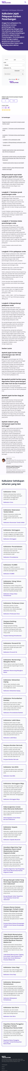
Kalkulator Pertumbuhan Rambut (13, 712)
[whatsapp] (6, 107)
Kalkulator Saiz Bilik (9, 776)
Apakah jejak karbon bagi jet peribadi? (13, 163)
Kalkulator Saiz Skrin (9, 1016)
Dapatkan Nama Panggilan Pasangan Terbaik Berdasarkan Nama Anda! (12, 1041)
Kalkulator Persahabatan (10, 557)
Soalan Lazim (6, 145)
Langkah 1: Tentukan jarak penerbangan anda (13, 129)
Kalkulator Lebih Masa (10, 738)
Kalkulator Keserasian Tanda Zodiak (14, 522)
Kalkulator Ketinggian (9, 539)
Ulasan (3, 1068)
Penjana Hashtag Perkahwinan (12, 635)
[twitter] (9, 108)
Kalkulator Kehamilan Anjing (11, 691)
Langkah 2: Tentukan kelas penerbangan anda (13, 136)
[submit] (25, 2)
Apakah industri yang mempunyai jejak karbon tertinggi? (13, 168)
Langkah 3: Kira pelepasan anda (11, 139)
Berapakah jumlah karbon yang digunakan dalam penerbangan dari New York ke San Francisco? (14, 158)
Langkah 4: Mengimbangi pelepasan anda (14, 142)
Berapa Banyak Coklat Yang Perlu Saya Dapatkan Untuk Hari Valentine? (13, 897)
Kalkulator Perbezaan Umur (11, 614)
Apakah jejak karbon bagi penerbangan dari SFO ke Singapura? (13, 150)
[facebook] (3, 108)
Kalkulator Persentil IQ (10, 652)
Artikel (3, 1066)
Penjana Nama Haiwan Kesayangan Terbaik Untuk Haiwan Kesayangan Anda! (13, 925)
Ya (5, 100)
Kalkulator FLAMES (8, 573)
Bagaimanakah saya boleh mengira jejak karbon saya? (13, 123)
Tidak (13, 100)
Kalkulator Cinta (8, 502)
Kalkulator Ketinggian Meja (11, 799)
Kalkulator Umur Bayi (9, 974)
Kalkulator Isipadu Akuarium (11, 839)
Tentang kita (4, 1064)
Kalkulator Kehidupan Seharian (12, 10)
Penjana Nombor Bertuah (10, 759)
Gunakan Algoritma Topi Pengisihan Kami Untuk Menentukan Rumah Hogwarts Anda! (13, 870)
